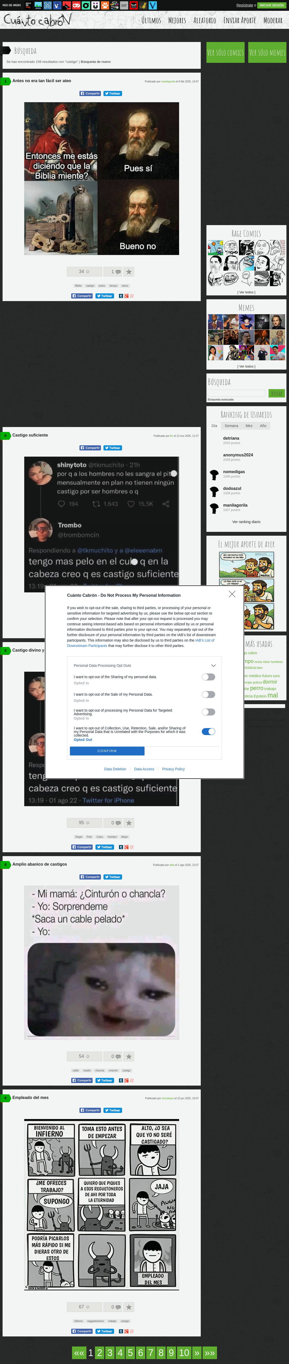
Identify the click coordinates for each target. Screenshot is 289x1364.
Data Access (144, 769)
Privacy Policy (173, 769)
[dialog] (144, 682)
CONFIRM (107, 751)
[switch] (208, 677)
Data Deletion (115, 769)
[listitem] (144, 665)
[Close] (234, 596)
